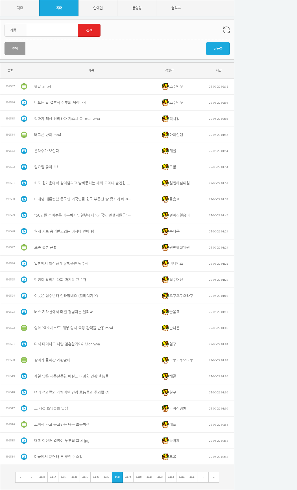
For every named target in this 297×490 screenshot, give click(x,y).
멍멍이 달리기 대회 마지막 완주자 (60, 280)
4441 (149, 476)
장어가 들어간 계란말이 (52, 360)
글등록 (218, 48)
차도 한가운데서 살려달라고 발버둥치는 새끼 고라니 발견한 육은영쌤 (83, 183)
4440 (139, 476)
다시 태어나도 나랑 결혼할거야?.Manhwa (67, 344)
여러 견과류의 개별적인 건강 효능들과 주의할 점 (71, 392)
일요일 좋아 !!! (46, 167)
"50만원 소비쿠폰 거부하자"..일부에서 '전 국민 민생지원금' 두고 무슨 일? (83, 215)
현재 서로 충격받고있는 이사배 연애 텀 (64, 231)
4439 (128, 476)
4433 (64, 476)
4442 (160, 476)
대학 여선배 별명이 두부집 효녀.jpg (61, 441)
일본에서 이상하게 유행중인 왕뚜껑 (61, 263)
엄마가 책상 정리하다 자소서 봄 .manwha (67, 119)
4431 (42, 476)
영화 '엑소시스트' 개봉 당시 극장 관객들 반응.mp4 (73, 328)
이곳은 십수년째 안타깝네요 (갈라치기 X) (66, 296)
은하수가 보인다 (46, 151)
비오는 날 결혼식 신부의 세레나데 (60, 102)
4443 (171, 476)
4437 (107, 476)
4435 (85, 476)
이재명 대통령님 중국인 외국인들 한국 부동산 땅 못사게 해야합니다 (83, 199)
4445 (192, 476)
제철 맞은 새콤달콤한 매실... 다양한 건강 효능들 (71, 376)
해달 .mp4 (42, 86)
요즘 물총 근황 (45, 247)
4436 (96, 476)
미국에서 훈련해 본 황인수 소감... (60, 457)
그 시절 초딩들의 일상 (51, 408)
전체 (15, 48)
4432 (53, 476)
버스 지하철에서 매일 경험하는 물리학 (63, 312)
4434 (74, 476)
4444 (182, 476)
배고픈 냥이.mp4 (47, 135)
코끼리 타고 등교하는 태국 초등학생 (61, 424)
